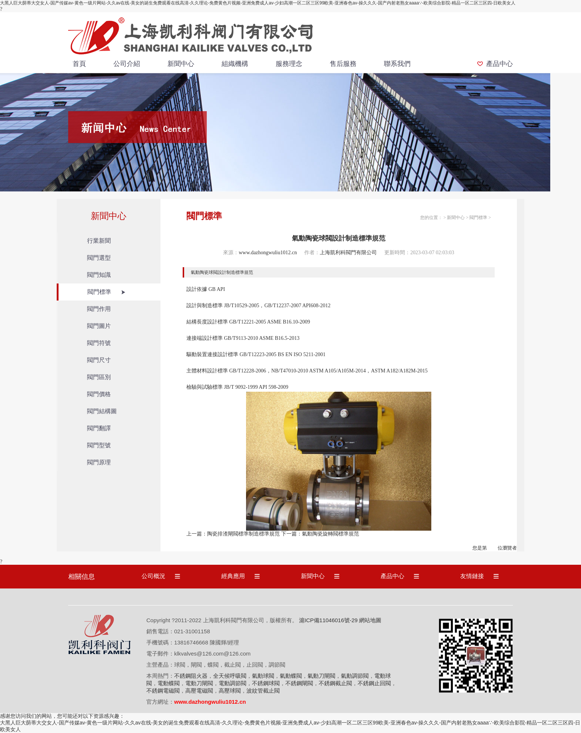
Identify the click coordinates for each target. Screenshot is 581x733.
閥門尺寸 (99, 360)
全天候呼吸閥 (229, 676)
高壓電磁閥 (199, 690)
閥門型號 (99, 445)
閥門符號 (99, 343)
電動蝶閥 (168, 683)
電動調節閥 (232, 683)
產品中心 (499, 63)
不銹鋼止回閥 (374, 683)
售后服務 (343, 63)
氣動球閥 (263, 676)
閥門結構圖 (102, 411)
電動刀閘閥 (199, 683)
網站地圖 (370, 620)
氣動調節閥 (355, 676)
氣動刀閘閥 (321, 676)
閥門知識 (99, 275)
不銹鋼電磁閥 (163, 690)
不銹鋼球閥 (266, 683)
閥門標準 (99, 292)
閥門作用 (99, 309)
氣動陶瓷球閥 (204, 272)
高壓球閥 (230, 690)
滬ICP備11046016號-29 (328, 620)
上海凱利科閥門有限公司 (348, 252)
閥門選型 (99, 258)
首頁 (79, 63)
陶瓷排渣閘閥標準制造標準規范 (243, 534)
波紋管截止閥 (263, 690)
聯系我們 (397, 63)
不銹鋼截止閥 (335, 683)
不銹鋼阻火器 (191, 676)
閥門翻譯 (99, 428)
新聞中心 (180, 63)
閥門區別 (99, 377)
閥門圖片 (99, 326)
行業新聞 (99, 241)
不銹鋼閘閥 (299, 683)
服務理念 (289, 63)
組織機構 (235, 63)
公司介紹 (126, 63)
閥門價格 (99, 394)
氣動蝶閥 (291, 676)
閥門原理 (99, 462)
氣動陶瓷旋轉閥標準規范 (330, 534)
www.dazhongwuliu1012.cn (268, 252)
